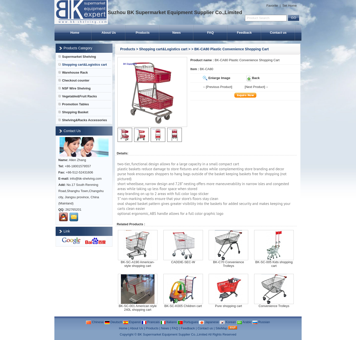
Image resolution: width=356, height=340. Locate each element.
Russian (261, 322)
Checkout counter (73, 80)
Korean (228, 322)
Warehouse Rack (73, 72)
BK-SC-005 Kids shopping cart (274, 264)
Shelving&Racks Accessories (82, 120)
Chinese (95, 322)
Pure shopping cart (228, 306)
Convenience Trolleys (274, 306)
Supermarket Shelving (77, 56)
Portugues (188, 322)
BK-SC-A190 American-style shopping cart (138, 264)
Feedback (244, 32)
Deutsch (113, 322)
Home (74, 32)
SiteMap (221, 328)
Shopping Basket (73, 112)
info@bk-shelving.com (86, 178)
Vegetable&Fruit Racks (77, 96)
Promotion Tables (73, 104)
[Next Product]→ (256, 87)
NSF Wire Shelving (74, 88)
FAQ (210, 32)
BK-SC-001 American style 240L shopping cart (138, 308)
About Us (109, 32)
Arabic (244, 322)
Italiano (168, 322)
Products (143, 32)
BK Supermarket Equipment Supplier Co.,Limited (172, 334)
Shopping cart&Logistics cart (163, 49)
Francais (150, 322)
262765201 (73, 209)
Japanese (209, 322)
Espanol (132, 322)
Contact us (278, 32)
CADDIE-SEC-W (183, 262)
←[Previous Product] (217, 87)
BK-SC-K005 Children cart (183, 306)
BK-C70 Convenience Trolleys (228, 264)
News (176, 32)
